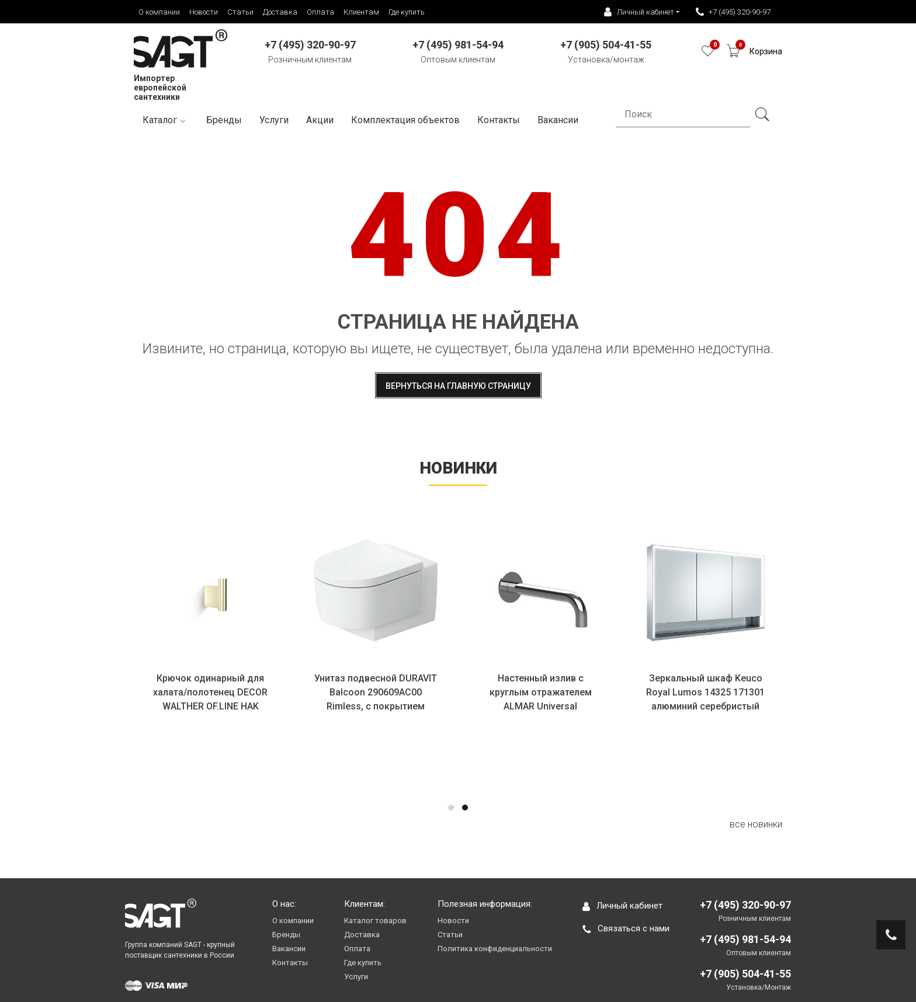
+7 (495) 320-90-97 (733, 12)
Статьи (240, 12)
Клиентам (361, 12)
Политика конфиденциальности (495, 948)
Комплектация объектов (405, 120)
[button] (451, 807)
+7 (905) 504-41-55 (745, 974)
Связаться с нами (625, 928)
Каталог (166, 120)
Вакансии (289, 948)
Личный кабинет (622, 905)
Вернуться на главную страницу (458, 386)
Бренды (224, 120)
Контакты (498, 120)
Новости (203, 12)
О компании (159, 12)
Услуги (274, 120)
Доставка (280, 12)
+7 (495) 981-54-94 (745, 939)
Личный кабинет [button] (639, 12)
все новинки (756, 824)
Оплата (320, 12)
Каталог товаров (375, 920)
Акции (320, 120)
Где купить (406, 12)
